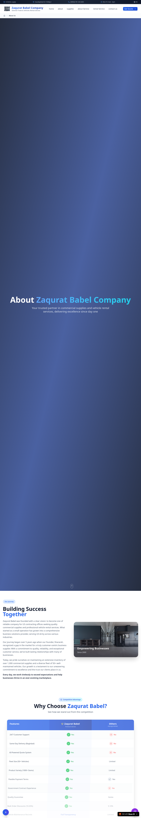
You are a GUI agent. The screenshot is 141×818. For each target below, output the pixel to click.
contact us (113, 9)
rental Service (99, 9)
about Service (83, 9)
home (51, 9)
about (60, 9)
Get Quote (130, 9)
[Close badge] (137, 814)
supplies (70, 9)
